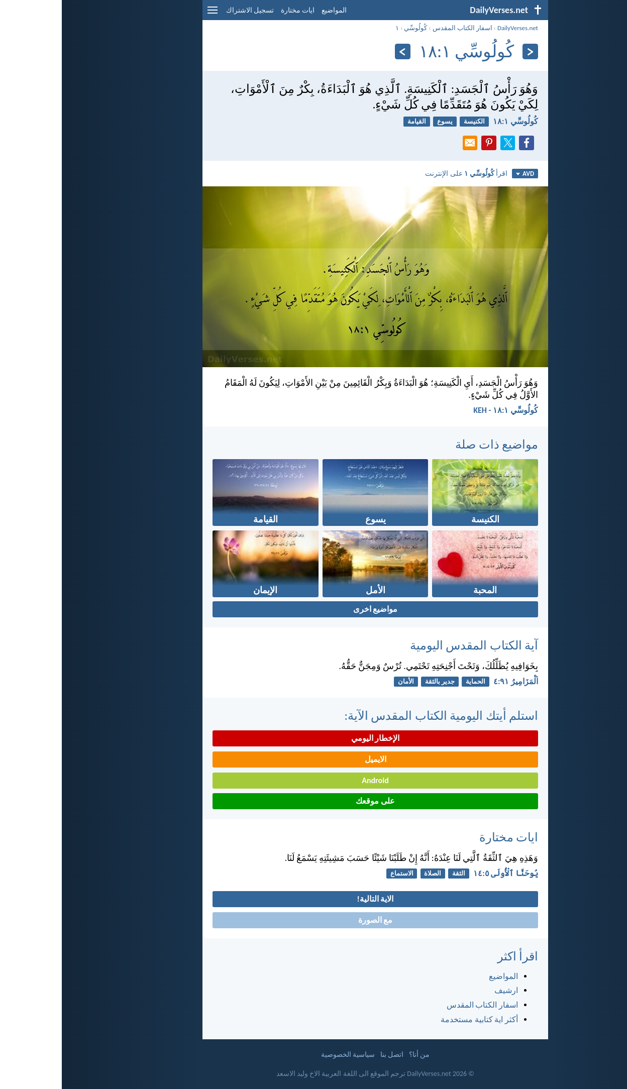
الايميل (314, 759)
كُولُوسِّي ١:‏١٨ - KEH (443, 410)
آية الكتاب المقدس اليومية (412, 645)
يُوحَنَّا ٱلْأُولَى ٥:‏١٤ (443, 873)
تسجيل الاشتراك (188, 10)
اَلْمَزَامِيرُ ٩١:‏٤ (454, 681)
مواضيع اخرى (313, 609)
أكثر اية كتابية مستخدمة (417, 1019)
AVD (463, 173)
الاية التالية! (313, 899)
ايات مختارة (236, 10)
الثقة (396, 873)
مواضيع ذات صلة (434, 444)
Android (313, 780)
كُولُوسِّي (353, 28)
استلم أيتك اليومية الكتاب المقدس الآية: (379, 715)
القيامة (355, 121)
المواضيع (272, 10)
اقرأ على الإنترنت (404, 173)
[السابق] (468, 51)
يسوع (383, 121)
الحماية (414, 681)
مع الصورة (313, 920)
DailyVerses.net (456, 28)
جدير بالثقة (378, 681)
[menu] (151, 14)
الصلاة (370, 873)
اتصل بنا (330, 1054)
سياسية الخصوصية (286, 1054)
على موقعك (313, 801)
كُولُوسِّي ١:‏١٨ (453, 121)
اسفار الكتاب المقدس (401, 28)
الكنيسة (412, 121)
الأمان (344, 681)
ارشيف (444, 990)
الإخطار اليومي (313, 738)
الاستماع (340, 873)
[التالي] (341, 51)
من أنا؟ (357, 1054)
